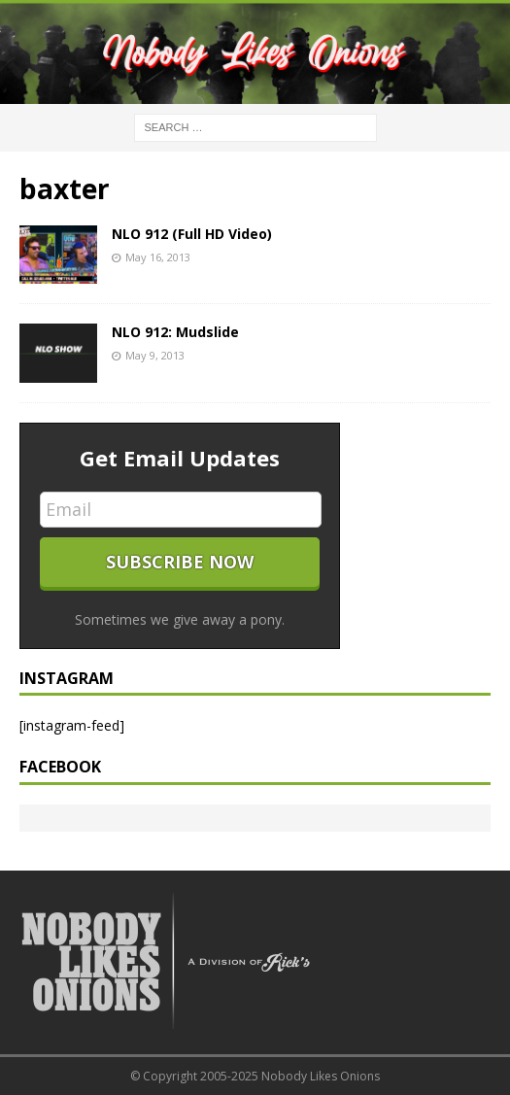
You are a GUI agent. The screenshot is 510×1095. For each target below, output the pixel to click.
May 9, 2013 (155, 355)
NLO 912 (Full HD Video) (192, 233)
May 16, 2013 (157, 257)
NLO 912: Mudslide (175, 332)
